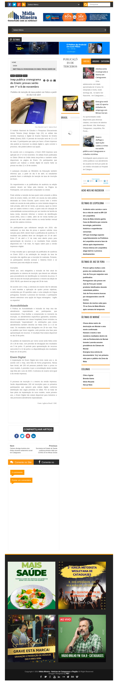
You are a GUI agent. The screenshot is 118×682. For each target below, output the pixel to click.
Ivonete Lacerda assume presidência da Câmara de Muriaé (93, 345)
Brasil (12, 75)
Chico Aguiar (88, 375)
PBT (67, 674)
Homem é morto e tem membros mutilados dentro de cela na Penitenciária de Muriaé (95, 336)
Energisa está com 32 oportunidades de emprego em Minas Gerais (102, 107)
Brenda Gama (88, 379)
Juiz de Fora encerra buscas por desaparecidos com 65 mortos (94, 296)
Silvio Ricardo (88, 382)
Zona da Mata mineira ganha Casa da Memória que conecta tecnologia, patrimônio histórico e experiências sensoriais (95, 225)
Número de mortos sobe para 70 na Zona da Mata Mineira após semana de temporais (94, 306)
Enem (15, 66)
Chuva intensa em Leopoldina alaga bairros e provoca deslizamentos (95, 251)
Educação (19, 75)
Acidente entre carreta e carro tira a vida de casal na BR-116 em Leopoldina (95, 212)
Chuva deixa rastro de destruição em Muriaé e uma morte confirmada (94, 326)
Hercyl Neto (87, 385)
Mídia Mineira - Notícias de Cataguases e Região (58, 672)
